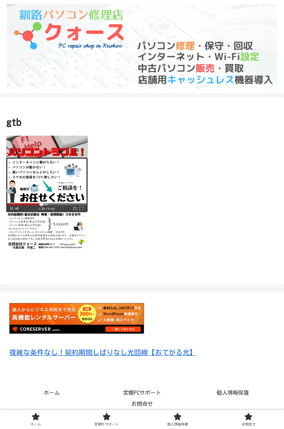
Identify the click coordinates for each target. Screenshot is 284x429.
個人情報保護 (233, 392)
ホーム (52, 392)
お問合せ (142, 404)
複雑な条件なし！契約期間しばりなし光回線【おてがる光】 (103, 352)
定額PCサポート (142, 392)
